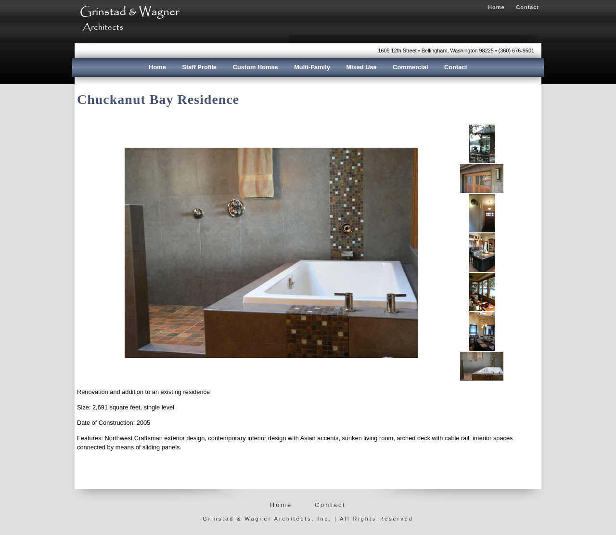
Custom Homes (255, 67)
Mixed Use (361, 67)
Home (496, 7)
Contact (527, 7)
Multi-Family (312, 67)
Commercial (410, 67)
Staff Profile (199, 67)
